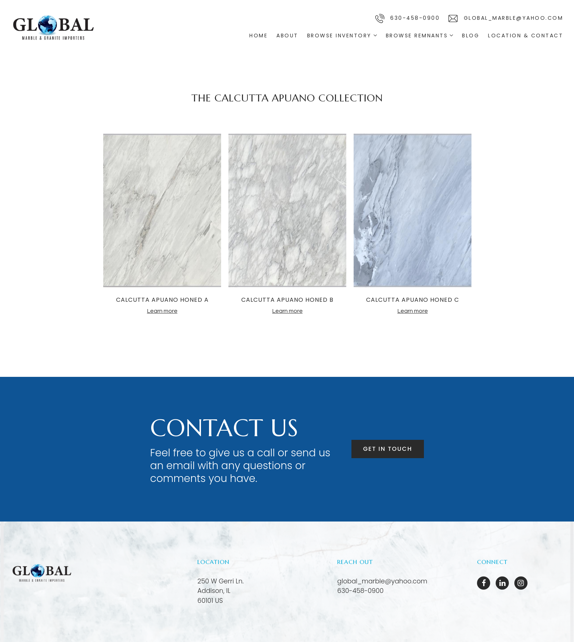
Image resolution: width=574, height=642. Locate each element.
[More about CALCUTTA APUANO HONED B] (287, 211)
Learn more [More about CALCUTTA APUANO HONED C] (413, 311)
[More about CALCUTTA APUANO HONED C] (412, 211)
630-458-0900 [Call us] (407, 18)
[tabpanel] (162, 224)
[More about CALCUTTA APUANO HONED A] (162, 211)
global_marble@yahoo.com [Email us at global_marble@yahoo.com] (382, 581)
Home (258, 35)
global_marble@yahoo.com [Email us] (505, 18)
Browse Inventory (339, 35)
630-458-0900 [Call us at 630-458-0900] (360, 590)
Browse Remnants (417, 35)
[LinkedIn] (502, 583)
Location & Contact (525, 35)
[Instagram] (520, 583)
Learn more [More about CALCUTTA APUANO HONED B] (287, 311)
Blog (470, 35)
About (287, 35)
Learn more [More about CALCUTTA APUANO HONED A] (162, 311)
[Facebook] (483, 583)
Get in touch (387, 449)
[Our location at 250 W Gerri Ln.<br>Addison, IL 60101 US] (220, 591)
